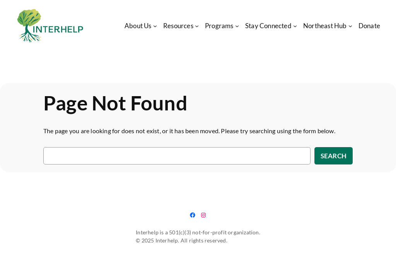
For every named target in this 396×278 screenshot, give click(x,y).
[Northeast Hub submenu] (350, 26)
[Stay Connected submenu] (295, 26)
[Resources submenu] (197, 26)
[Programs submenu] (237, 26)
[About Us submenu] (155, 26)
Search (333, 156)
